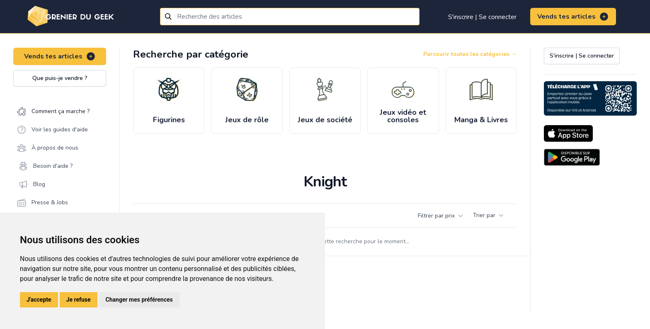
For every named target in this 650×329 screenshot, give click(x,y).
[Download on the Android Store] (572, 157)
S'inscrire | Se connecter (482, 17)
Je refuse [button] (78, 299)
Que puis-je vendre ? (59, 78)
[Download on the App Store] (568, 133)
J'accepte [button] (39, 299)
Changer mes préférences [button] (139, 299)
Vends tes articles (573, 17)
